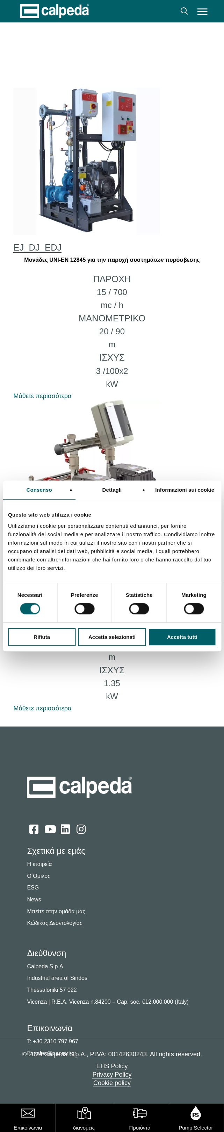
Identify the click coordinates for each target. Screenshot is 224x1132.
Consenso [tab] (39, 490)
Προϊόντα (139, 1128)
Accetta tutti (182, 637)
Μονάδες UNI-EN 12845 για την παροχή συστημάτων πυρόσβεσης (112, 260)
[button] (202, 11)
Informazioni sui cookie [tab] (184, 490)
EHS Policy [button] (112, 1066)
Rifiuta (42, 637)
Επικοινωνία (28, 1128)
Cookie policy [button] (112, 1082)
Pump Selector (196, 1128)
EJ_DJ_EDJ (37, 247)
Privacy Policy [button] (111, 1074)
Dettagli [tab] (112, 490)
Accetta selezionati (112, 637)
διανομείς (84, 1128)
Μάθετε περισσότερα (42, 396)
